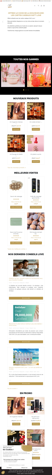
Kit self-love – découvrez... (36, 417)
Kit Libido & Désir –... (36, 122)
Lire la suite (26, 298)
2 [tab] (26, 89)
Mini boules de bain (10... (36, 233)
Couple (27, 328)
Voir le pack (16, 129)
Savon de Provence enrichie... (16, 233)
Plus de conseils (12, 388)
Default (27, 282)
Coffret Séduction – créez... (36, 449)
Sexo (35, 328)
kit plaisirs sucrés (36, 154)
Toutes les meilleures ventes (17, 249)
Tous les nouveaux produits (16, 168)
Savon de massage (16, 196)
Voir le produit (16, 207)
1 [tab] (23, 89)
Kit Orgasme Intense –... (16, 122)
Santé (35, 371)
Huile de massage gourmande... (35, 197)
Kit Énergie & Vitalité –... (16, 155)
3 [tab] (28, 89)
